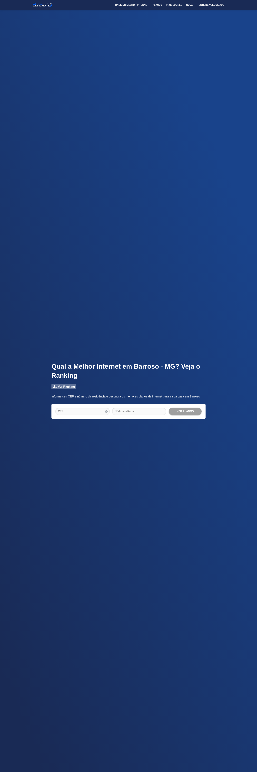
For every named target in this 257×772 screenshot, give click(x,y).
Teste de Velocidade (210, 5)
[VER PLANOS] (185, 411)
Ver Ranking (64, 386)
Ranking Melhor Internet (132, 5)
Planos (157, 5)
